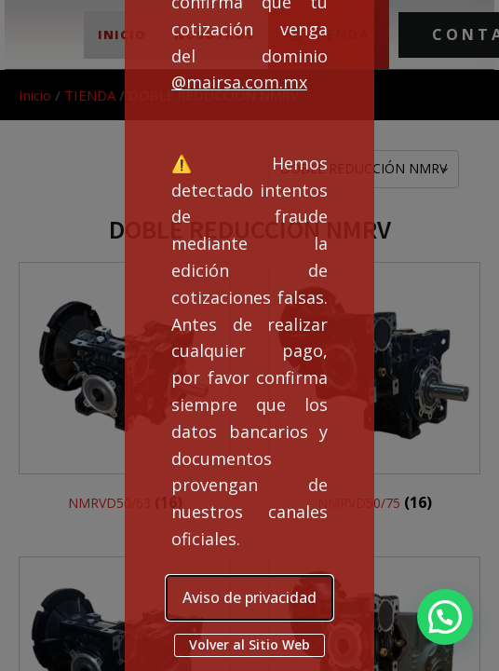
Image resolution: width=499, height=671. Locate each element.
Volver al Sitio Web (249, 644)
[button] (445, 617)
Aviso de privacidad (249, 597)
